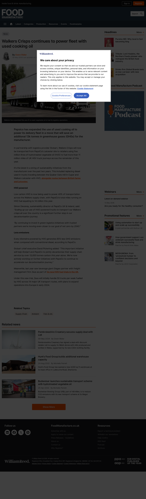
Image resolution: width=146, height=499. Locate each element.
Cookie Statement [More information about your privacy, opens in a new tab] (85, 88)
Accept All (81, 95)
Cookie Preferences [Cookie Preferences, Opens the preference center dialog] (61, 95)
